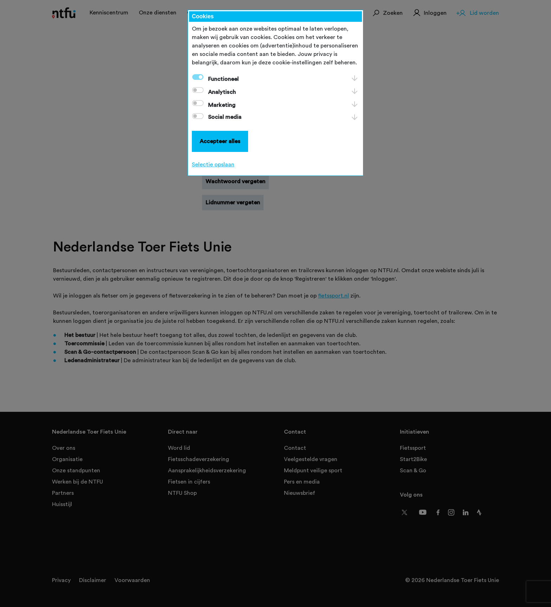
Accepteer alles (220, 141)
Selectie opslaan (213, 164)
